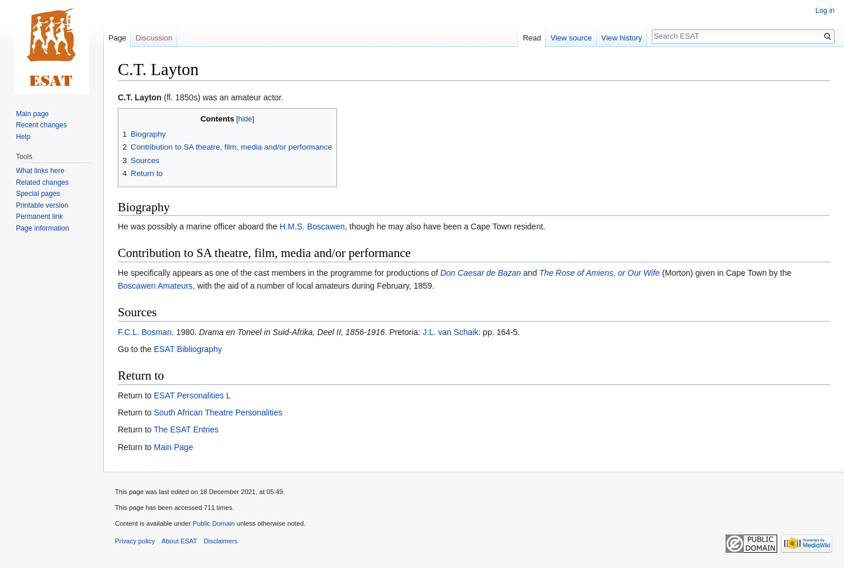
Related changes (42, 182)
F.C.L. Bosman (145, 332)
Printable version (42, 205)
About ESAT (180, 541)
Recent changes (41, 125)
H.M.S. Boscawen (312, 226)
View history (621, 37)
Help (23, 137)
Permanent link (39, 216)
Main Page (173, 447)
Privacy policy (135, 541)
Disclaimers (221, 541)
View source (571, 37)
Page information (42, 228)
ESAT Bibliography (188, 349)
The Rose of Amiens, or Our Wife (599, 273)
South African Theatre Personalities (218, 412)
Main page (32, 114)
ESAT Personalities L (192, 395)
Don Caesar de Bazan (480, 273)
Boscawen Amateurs (155, 285)
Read (532, 37)
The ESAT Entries (186, 429)
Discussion (153, 37)
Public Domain (213, 523)
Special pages (38, 194)
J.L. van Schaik (450, 332)
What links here (40, 171)
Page (117, 37)
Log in (825, 10)
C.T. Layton (140, 97)
